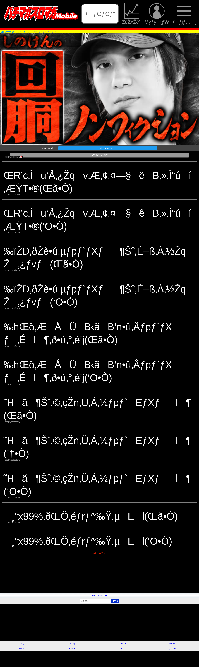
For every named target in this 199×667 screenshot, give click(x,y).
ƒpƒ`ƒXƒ (24, 644)
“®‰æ (172, 644)
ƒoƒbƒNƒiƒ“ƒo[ (99, 553)
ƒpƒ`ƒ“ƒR (72, 644)
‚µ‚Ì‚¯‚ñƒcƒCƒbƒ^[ (107, 148)
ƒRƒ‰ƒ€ (122, 644)
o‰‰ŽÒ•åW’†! (100, 155)
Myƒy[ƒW (156, 14)
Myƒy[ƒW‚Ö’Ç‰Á (99, 595)
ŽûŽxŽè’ (131, 14)
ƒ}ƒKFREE (172, 649)
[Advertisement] (79, 574)
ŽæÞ (122, 649)
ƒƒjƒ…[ (184, 14)
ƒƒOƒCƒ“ (100, 13)
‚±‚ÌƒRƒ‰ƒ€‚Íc (49, 148)
